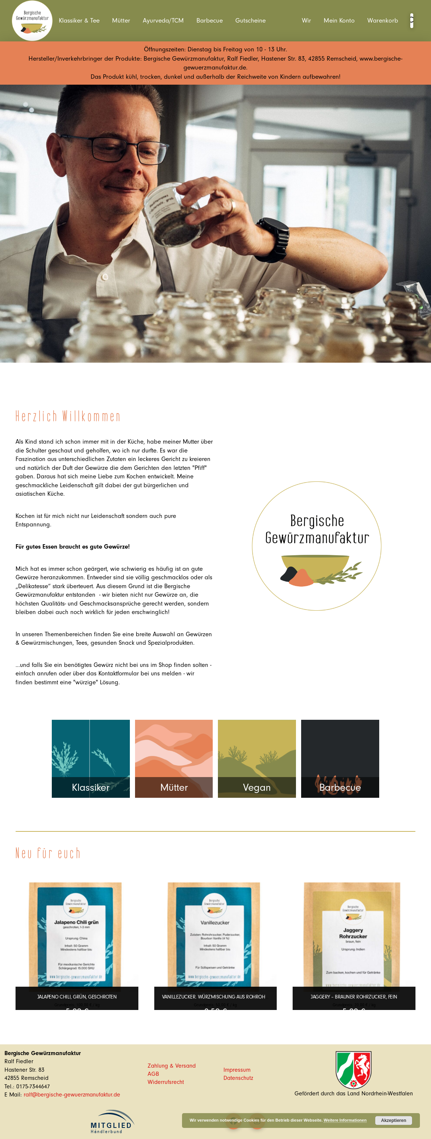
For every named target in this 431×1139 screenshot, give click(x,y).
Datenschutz (238, 1078)
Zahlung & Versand (172, 1065)
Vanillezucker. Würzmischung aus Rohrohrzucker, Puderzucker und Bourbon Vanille (266, 997)
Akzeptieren (393, 1120)
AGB (153, 1074)
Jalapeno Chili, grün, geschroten (77, 997)
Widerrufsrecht (166, 1082)
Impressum (236, 1070)
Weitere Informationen (345, 1120)
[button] (411, 20)
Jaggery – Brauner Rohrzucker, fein (354, 997)
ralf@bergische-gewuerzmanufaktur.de (72, 1094)
